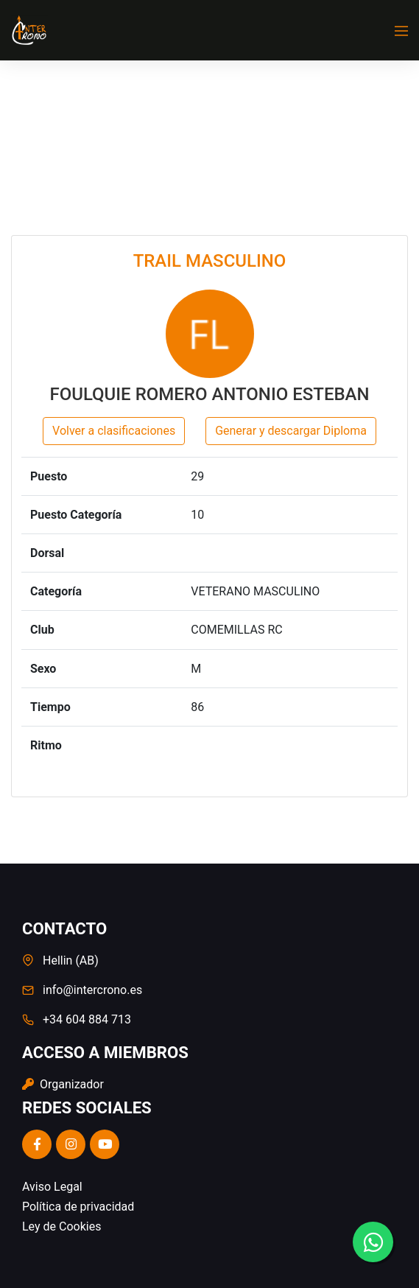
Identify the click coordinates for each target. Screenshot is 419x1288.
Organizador (63, 1084)
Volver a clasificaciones (113, 431)
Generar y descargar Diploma (291, 431)
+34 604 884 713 (87, 1019)
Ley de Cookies (61, 1226)
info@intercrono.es (92, 990)
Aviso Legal (52, 1187)
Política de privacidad (78, 1207)
